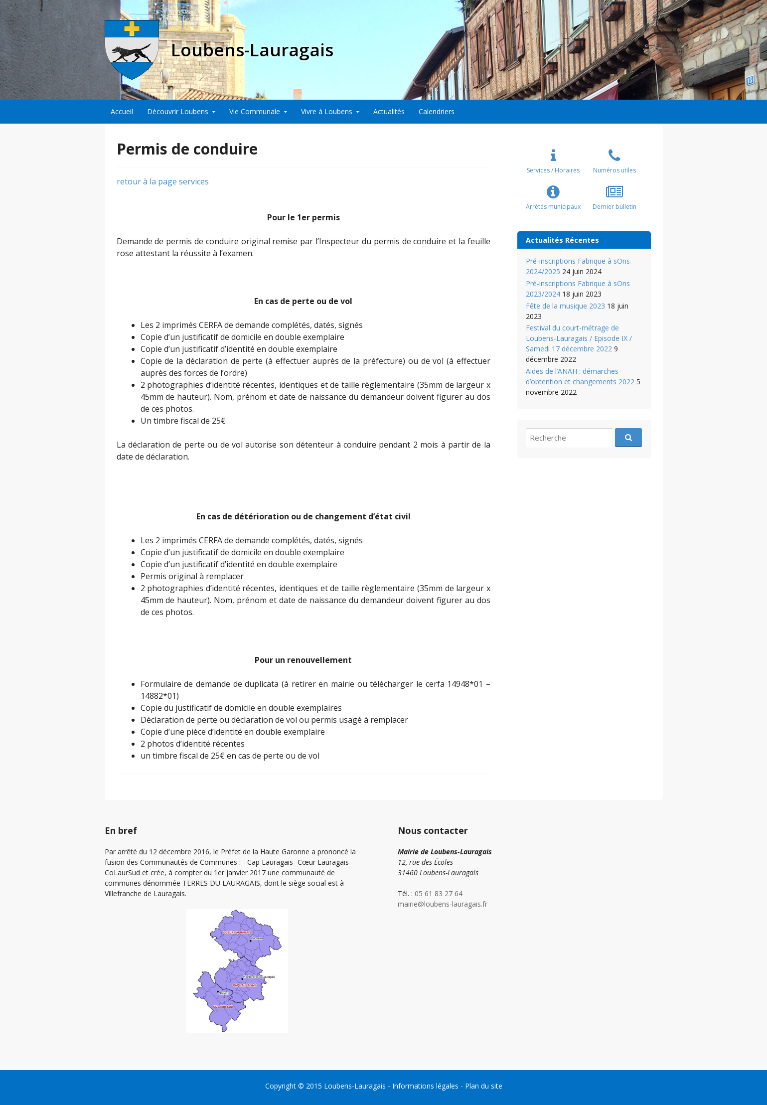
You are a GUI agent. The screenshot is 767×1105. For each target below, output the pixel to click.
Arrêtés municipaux (553, 206)
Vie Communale (254, 111)
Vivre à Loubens (326, 111)
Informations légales (425, 1086)
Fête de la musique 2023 (565, 306)
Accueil (122, 111)
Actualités (389, 111)
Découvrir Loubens (177, 111)
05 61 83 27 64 (438, 893)
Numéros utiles (614, 170)
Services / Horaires (553, 170)
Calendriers (437, 111)
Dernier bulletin (614, 206)
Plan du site (483, 1086)
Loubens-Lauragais (355, 1086)
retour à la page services (163, 181)
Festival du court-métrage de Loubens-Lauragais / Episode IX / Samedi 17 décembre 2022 (579, 338)
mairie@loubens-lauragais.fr (442, 904)
